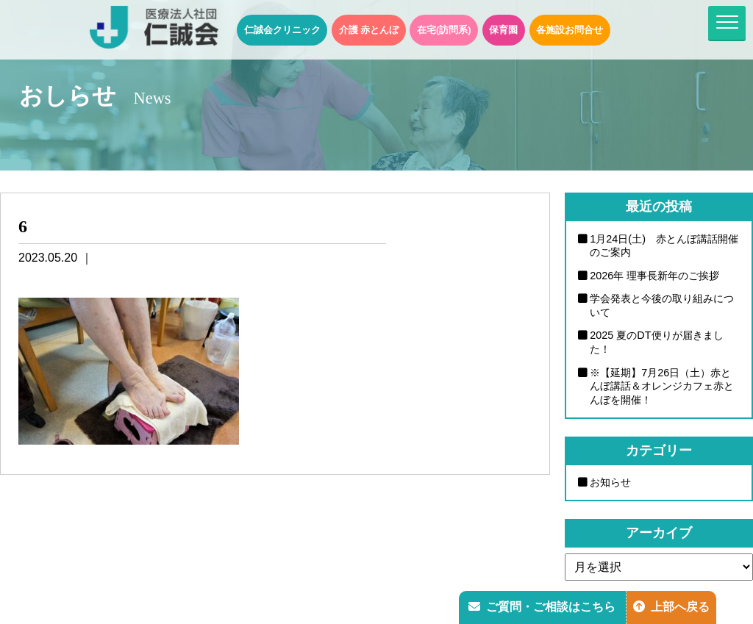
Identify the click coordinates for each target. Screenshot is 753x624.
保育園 (503, 29)
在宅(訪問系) (444, 29)
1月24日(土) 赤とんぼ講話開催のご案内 (664, 246)
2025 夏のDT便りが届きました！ (657, 342)
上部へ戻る (671, 606)
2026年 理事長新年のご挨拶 (654, 275)
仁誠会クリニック (282, 29)
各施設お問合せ (569, 29)
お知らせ (610, 482)
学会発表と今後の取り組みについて (662, 305)
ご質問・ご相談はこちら (541, 606)
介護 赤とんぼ (369, 29)
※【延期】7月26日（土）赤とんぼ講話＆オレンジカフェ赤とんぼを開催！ (662, 386)
